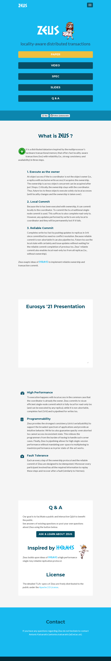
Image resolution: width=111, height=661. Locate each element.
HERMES (43, 261)
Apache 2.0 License (48, 587)
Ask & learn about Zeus (55, 534)
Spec (55, 76)
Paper (55, 54)
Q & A (55, 98)
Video (55, 65)
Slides (55, 87)
